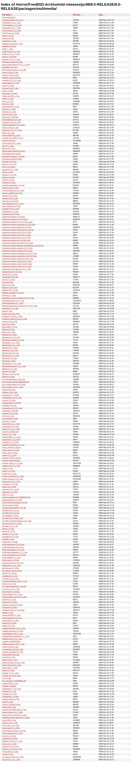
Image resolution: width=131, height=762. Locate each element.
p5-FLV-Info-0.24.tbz (10, 505)
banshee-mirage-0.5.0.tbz (12, 62)
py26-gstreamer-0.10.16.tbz (13, 544)
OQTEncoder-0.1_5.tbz (11, 31)
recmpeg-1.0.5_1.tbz (10, 579)
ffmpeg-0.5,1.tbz (8, 149)
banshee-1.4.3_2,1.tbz (11, 59)
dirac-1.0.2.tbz (8, 101)
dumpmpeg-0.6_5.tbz (10, 107)
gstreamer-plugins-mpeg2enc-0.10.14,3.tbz (19, 256)
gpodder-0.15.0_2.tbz (10, 209)
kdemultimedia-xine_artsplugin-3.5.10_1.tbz (19, 306)
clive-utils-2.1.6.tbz (9, 93)
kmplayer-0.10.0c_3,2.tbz (12, 316)
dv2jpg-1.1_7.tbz (9, 109)
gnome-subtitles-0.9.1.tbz (12, 193)
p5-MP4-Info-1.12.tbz (10, 510)
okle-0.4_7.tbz (8, 495)
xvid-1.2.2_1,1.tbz (9, 744)
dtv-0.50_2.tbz (8, 104)
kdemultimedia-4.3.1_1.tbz (12, 303)
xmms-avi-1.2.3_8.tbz (10, 725)
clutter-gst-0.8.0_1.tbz (11, 96)
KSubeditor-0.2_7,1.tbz (11, 28)
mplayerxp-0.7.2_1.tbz (11, 466)
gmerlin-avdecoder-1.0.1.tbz (13, 185)
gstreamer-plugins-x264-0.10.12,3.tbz (17, 264)
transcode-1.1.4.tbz (10, 668)
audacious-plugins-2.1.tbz (12, 44)
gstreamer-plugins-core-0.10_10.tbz (16, 235)
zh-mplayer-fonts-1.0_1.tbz (13, 757)
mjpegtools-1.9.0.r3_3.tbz (12, 408)
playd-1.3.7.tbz (8, 529)
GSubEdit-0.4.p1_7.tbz (11, 23)
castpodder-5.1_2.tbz (10, 83)
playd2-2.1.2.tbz (8, 531)
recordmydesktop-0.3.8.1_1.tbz (14, 581)
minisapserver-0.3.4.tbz (11, 403)
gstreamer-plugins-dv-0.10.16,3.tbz (16, 240)
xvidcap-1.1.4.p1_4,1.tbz (12, 749)
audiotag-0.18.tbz (9, 46)
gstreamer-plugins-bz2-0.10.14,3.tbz (16, 232)
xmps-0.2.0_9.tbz (9, 736)
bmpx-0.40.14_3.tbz (10, 73)
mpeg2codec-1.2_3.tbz (11, 437)
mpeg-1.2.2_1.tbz (9, 434)
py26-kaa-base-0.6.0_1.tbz (13, 547)
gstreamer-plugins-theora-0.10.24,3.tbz (18, 259)
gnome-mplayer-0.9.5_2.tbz (13, 190)
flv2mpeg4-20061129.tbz (12, 159)
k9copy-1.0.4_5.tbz (9, 287)
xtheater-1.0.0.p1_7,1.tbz (12, 741)
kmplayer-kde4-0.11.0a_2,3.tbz (14, 319)
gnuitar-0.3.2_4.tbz (9, 196)
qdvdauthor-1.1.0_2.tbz (11, 565)
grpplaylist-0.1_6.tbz (10, 211)
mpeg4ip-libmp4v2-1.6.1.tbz (13, 445)
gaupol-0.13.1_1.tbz (10, 170)
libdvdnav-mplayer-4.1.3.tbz (13, 340)
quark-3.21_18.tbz (9, 573)
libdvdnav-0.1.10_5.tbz (11, 337)
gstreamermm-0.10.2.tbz (12, 272)
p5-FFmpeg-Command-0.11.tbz (15, 502)
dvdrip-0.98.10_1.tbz (10, 128)
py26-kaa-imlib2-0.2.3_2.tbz (13, 550)
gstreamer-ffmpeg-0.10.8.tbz (13, 217)
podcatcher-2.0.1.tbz (10, 537)
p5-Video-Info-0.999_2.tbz (12, 518)
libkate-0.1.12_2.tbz (10, 350)
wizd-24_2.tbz (7, 702)
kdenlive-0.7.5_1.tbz (10, 308)
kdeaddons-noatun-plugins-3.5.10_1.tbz (18, 298)
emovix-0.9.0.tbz (8, 141)
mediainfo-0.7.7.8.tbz (10, 395)
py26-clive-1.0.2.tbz (10, 542)
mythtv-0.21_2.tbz (9, 474)
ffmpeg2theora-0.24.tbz (11, 154)
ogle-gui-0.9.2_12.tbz (10, 489)
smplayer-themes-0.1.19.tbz (13, 610)
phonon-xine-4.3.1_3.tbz (12, 524)
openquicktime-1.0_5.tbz (12, 500)
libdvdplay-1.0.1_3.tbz (11, 343)
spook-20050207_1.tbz (11, 615)
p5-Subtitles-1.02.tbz (10, 516)
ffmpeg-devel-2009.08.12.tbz (13, 151)
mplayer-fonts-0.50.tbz (11, 461)
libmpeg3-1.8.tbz (9, 361)
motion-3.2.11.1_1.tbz (11, 429)
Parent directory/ (8, 17)
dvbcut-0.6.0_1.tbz (9, 114)
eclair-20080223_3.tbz (11, 135)
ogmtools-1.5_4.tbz (10, 492)
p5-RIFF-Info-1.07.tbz (10, 513)
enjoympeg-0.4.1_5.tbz (11, 143)
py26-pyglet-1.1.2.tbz (10, 560)
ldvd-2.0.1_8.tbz (8, 324)
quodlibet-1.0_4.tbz (10, 576)
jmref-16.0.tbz (7, 282)
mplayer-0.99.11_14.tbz (11, 458)
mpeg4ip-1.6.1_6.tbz (10, 442)
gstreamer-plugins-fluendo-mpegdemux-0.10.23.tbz (22, 246)
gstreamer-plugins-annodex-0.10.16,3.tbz (18, 225)
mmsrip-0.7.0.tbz (9, 421)
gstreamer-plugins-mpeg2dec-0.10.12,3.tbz (19, 253)
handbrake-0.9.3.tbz (10, 277)
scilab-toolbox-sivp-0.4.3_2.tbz (14, 597)
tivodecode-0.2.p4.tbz (10, 655)
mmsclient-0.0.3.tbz (10, 419)
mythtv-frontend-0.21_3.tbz (13, 476)
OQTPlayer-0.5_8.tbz (10, 33)
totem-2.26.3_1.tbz (9, 660)
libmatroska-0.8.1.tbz (10, 353)
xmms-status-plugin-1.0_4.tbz (14, 731)
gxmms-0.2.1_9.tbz (10, 274)
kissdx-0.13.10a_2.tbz (11, 314)
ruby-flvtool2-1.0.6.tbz (11, 592)
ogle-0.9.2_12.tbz (9, 487)
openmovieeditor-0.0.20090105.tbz (16, 497)
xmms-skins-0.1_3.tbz (11, 728)
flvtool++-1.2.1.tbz (9, 164)
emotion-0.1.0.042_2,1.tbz (12, 138)
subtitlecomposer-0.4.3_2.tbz (13, 628)
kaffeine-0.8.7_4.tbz (10, 290)
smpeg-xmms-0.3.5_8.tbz (12, 605)
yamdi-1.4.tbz (7, 754)
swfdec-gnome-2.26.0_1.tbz (13, 644)
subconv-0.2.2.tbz (9, 623)
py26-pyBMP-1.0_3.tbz (11, 558)
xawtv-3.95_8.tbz (9, 707)
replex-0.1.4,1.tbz (9, 584)
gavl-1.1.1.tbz (7, 172)
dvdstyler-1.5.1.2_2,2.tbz (12, 130)
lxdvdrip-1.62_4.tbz (9, 392)
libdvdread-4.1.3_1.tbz (11, 345)
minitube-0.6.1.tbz (9, 405)
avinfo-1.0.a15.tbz (9, 57)
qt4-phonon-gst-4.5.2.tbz (12, 571)
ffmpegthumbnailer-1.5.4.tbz (13, 156)
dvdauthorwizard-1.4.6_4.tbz (13, 125)
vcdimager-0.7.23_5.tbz (11, 689)
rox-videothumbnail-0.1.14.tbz (14, 586)
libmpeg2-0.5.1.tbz (9, 358)
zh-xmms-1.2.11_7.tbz (11, 760)
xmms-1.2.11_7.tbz (10, 723)
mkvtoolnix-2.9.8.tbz (10, 411)
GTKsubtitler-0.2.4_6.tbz (12, 25)
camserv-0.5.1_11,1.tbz (11, 80)
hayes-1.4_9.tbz (8, 280)
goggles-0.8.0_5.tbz (10, 198)
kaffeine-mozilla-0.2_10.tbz (13, 293)
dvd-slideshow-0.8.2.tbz (11, 120)
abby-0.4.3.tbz (8, 36)
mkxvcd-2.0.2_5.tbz (10, 413)
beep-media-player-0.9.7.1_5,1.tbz (16, 65)
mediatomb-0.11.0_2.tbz (12, 398)
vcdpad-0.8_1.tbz (9, 691)
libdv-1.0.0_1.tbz (8, 332)
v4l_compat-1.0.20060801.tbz (14, 681)
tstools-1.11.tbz (8, 670)
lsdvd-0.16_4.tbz (8, 390)
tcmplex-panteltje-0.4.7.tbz (12, 652)
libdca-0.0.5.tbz (8, 329)
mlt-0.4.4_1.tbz (8, 416)
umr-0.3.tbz (6, 678)
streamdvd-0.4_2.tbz (10, 621)
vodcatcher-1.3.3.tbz (10, 697)
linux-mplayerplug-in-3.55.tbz (13, 385)
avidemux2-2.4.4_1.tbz (11, 51)
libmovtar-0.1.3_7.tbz (10, 356)
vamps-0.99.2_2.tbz (10, 683)
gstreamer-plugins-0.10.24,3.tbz (15, 219)
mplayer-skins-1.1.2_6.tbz (12, 463)
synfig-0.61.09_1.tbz (10, 647)
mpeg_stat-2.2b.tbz (10, 453)
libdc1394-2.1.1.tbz (9, 327)
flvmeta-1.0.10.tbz (9, 162)
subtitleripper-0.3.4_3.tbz (12, 639)
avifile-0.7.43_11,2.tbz (11, 54)
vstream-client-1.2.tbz (10, 699)
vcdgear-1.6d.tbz (9, 686)
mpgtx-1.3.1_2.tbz (9, 455)
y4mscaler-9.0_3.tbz (10, 752)
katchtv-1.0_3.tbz (9, 295)
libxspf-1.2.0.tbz (8, 377)
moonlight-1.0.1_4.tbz (11, 424)
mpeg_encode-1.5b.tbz (11, 447)
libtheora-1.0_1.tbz (9, 369)
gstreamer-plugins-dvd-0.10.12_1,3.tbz (17, 243)
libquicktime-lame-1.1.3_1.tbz (14, 366)
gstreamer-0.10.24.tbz (11, 214)
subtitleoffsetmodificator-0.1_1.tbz (15, 636)
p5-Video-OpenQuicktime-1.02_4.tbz (16, 521)
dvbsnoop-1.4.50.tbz (10, 117)
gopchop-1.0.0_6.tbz (10, 201)
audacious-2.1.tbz (9, 41)
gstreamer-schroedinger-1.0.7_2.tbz (16, 269)
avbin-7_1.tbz (7, 49)
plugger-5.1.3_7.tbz (10, 534)
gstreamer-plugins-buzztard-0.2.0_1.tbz (18, 230)
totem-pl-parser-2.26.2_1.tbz (13, 662)
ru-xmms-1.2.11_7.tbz (11, 589)
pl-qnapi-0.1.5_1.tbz (10, 526)
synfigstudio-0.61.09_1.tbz (12, 649)
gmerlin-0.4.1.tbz (9, 183)
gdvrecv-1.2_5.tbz (9, 175)
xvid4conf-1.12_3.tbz (10, 746)
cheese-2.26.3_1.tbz (10, 88)
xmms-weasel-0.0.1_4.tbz (12, 733)
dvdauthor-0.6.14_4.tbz (11, 122)
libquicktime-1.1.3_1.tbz (11, 363)
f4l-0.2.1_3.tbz (8, 146)
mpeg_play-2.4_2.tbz (10, 450)
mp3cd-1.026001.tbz (10, 432)
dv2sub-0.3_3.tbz (9, 112)
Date (101, 15)
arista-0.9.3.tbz (8, 38)
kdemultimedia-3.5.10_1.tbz (13, 301)
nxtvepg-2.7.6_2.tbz (10, 484)
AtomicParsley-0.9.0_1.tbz (12, 20)
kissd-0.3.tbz (7, 311)
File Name (6, 15)
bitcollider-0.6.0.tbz (9, 67)
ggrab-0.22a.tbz (8, 177)
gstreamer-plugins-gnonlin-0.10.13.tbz (17, 248)
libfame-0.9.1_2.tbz (10, 348)
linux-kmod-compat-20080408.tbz (15, 382)
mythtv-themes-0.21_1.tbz (12, 479)
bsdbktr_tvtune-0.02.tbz (11, 78)
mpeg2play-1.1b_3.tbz (11, 440)
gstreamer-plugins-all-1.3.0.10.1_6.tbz (17, 222)
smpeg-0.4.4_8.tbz (9, 602)
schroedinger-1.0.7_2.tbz (12, 594)
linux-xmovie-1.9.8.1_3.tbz (12, 387)
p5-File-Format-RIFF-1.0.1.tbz (14, 508)
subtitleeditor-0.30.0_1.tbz (12, 634)
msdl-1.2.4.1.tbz (8, 471)
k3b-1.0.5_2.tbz (8, 285)
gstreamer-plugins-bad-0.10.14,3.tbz (16, 227)
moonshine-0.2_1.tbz (10, 426)
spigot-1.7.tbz (7, 613)
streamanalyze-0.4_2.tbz (12, 618)
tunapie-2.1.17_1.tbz (10, 673)
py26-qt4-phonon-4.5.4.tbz (12, 563)
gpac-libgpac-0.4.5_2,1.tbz (13, 204)
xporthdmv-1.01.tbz (10, 738)
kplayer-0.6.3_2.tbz (10, 322)
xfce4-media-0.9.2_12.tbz (12, 712)
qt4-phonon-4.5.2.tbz (10, 568)
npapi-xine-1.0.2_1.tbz (11, 482)
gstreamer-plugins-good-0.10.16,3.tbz (17, 251)
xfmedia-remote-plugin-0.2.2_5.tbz (16, 718)
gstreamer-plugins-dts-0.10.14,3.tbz (16, 238)
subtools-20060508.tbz (11, 641)
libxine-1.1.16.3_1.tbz (10, 374)
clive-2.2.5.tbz (7, 91)
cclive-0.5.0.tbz (8, 86)
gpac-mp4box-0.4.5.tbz (11, 206)
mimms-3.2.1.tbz (9, 400)
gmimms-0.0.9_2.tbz (10, 188)
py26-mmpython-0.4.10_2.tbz (14, 555)
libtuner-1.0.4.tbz (9, 371)
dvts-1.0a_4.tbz (8, 133)
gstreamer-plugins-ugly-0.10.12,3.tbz (17, 261)
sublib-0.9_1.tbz (8, 626)
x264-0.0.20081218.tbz (11, 704)
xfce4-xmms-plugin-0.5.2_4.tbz (14, 715)
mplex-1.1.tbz (7, 468)
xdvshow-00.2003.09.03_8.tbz (14, 710)
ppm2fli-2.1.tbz (8, 539)
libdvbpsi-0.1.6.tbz (9, 335)
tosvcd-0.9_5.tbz (8, 657)
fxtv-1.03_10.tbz (8, 167)
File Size (76, 15)
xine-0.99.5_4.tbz (9, 720)
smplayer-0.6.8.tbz (9, 607)
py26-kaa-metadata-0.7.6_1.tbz (14, 552)
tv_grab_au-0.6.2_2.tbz (11, 676)
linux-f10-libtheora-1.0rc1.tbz (13, 379)
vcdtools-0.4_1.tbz (9, 694)
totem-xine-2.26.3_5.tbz (11, 665)
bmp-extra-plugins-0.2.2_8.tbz (14, 70)
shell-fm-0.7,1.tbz (9, 600)
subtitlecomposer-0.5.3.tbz (12, 631)
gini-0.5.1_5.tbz (8, 180)
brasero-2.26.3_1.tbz (10, 75)
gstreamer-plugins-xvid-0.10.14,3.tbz (17, 266)
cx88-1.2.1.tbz (8, 99)
